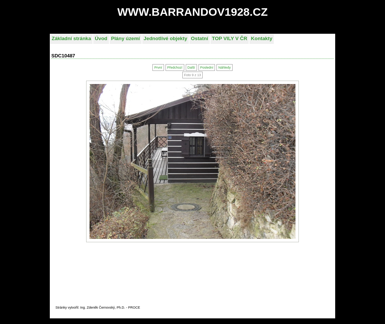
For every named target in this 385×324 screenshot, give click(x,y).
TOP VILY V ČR (229, 38)
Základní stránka (71, 38)
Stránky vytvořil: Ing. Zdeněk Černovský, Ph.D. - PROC (96, 307)
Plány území (125, 38)
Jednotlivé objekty (165, 38)
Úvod (101, 38)
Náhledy (224, 67)
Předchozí (174, 67)
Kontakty (261, 38)
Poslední (206, 67)
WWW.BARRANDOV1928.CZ (192, 12)
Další (191, 67)
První (158, 67)
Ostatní (199, 38)
